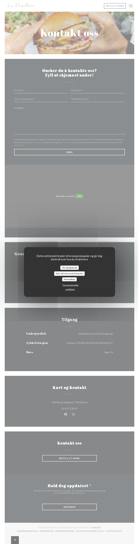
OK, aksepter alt (69, 267)
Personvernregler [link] (71, 285)
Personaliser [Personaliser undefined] (69, 279)
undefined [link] (70, 289)
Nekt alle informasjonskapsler (69, 273)
